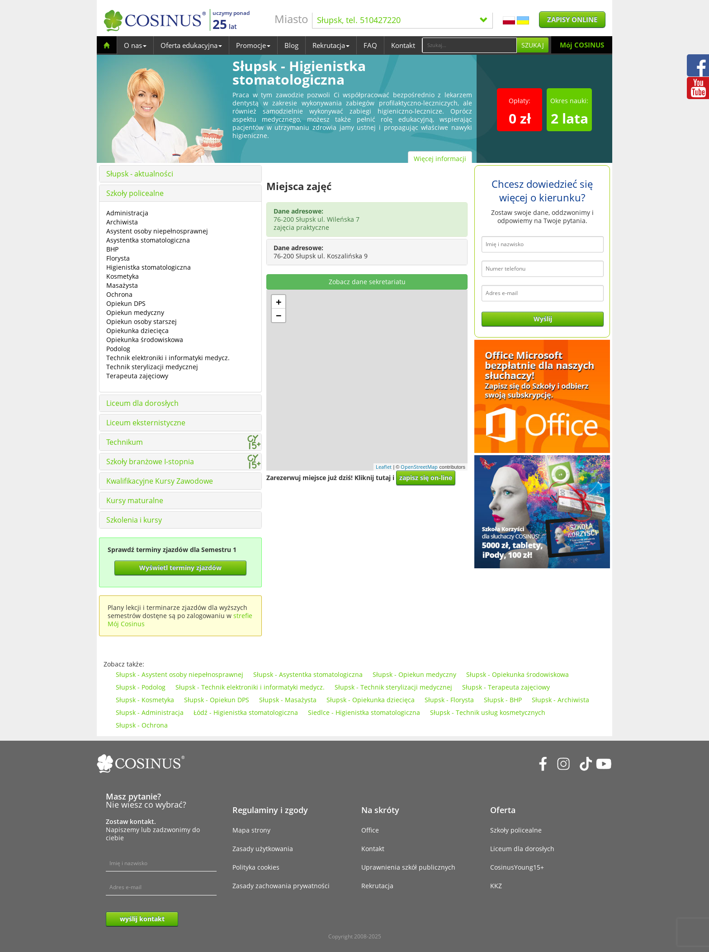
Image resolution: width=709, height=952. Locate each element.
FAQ (370, 45)
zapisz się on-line (425, 477)
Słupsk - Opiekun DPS (216, 699)
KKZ (496, 885)
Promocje (253, 45)
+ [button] (279, 302)
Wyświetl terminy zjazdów (180, 567)
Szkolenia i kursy (134, 520)
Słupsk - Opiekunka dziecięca (370, 699)
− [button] (279, 315)
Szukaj (532, 45)
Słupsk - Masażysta (288, 699)
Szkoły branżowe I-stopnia (150, 461)
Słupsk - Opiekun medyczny (414, 674)
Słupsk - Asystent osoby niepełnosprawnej (179, 674)
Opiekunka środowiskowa (144, 339)
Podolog (118, 348)
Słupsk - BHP (503, 699)
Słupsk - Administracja (150, 712)
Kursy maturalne (134, 500)
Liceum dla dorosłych (142, 403)
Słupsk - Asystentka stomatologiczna (308, 674)
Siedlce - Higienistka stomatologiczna (364, 712)
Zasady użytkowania (262, 848)
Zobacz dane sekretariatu (367, 281)
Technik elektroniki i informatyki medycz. (168, 357)
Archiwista (122, 222)
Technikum (124, 442)
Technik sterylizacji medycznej (152, 366)
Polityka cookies (255, 867)
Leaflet (384, 466)
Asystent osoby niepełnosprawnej (157, 231)
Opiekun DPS (126, 303)
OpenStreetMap (419, 466)
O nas (135, 45)
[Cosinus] (155, 20)
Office (370, 830)
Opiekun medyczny (135, 312)
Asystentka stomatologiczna (148, 240)
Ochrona (119, 294)
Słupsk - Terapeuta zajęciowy (506, 687)
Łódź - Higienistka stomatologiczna (246, 712)
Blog (291, 45)
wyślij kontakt (142, 918)
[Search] (469, 45)
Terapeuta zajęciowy (137, 375)
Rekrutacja (331, 45)
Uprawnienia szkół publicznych (408, 867)
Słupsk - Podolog (140, 687)
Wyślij (543, 318)
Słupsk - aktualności (139, 174)
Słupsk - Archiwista (560, 699)
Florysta (118, 258)
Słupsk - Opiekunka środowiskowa (517, 674)
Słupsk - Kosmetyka (145, 699)
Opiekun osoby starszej (141, 321)
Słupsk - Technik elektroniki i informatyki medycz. (250, 687)
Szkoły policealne (135, 193)
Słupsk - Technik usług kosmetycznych (487, 712)
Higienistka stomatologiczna (148, 267)
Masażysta (122, 285)
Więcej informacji (440, 158)
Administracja (127, 213)
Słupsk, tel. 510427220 (402, 19)
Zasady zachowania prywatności (281, 885)
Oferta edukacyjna (191, 45)
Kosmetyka (122, 276)
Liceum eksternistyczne (145, 423)
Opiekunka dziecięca (137, 330)
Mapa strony (251, 830)
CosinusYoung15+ (517, 867)
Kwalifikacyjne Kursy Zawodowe (159, 481)
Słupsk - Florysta (449, 699)
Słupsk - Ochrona (142, 725)
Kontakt (403, 45)
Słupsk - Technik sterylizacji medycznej (393, 687)
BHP (112, 249)
